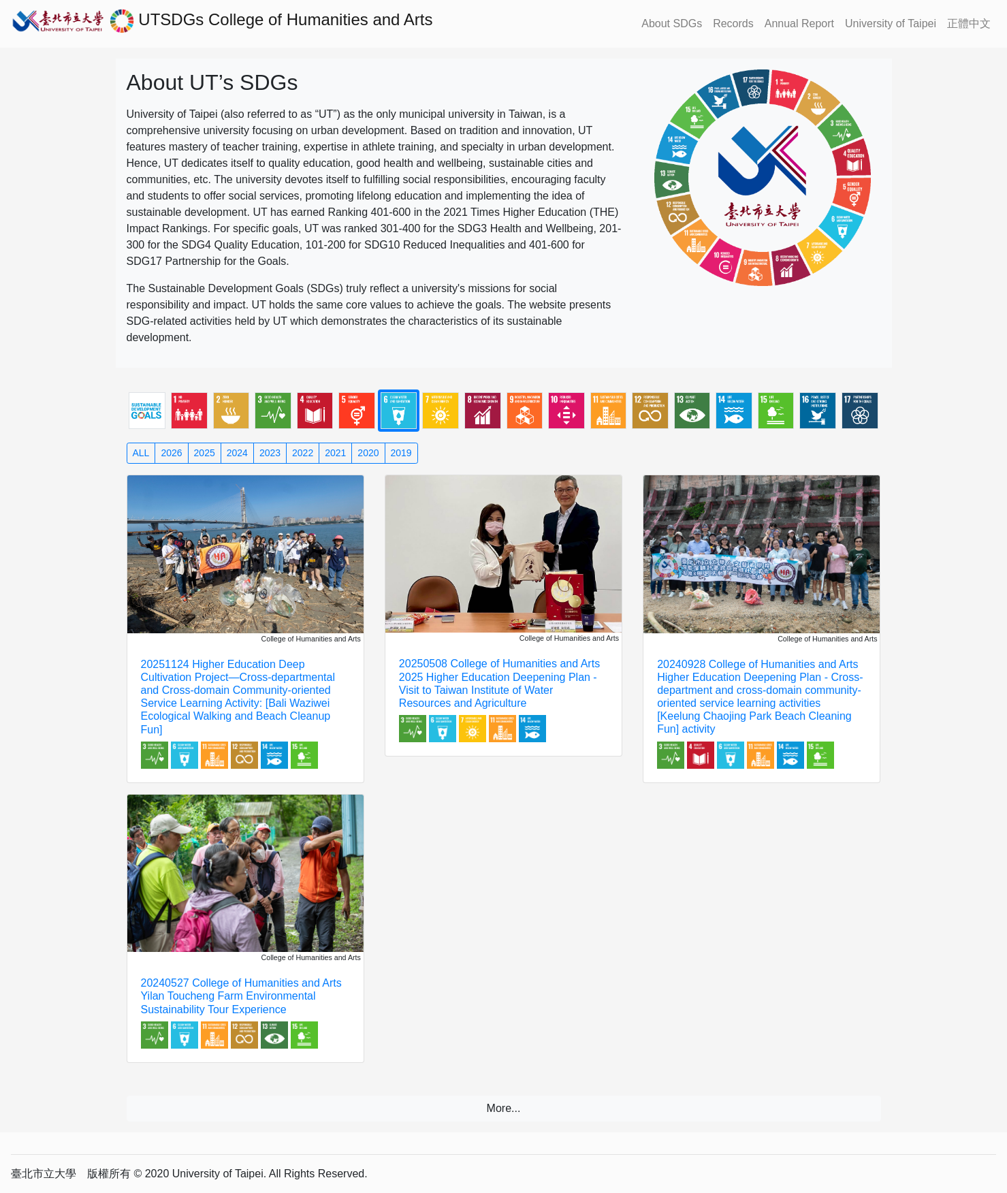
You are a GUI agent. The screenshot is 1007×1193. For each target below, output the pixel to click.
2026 (171, 452)
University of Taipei (890, 23)
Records (733, 23)
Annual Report (799, 23)
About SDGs (671, 23)
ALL (141, 452)
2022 (302, 452)
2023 (270, 452)
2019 (401, 452)
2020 (368, 452)
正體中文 (969, 23)
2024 (237, 452)
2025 (204, 452)
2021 (335, 452)
